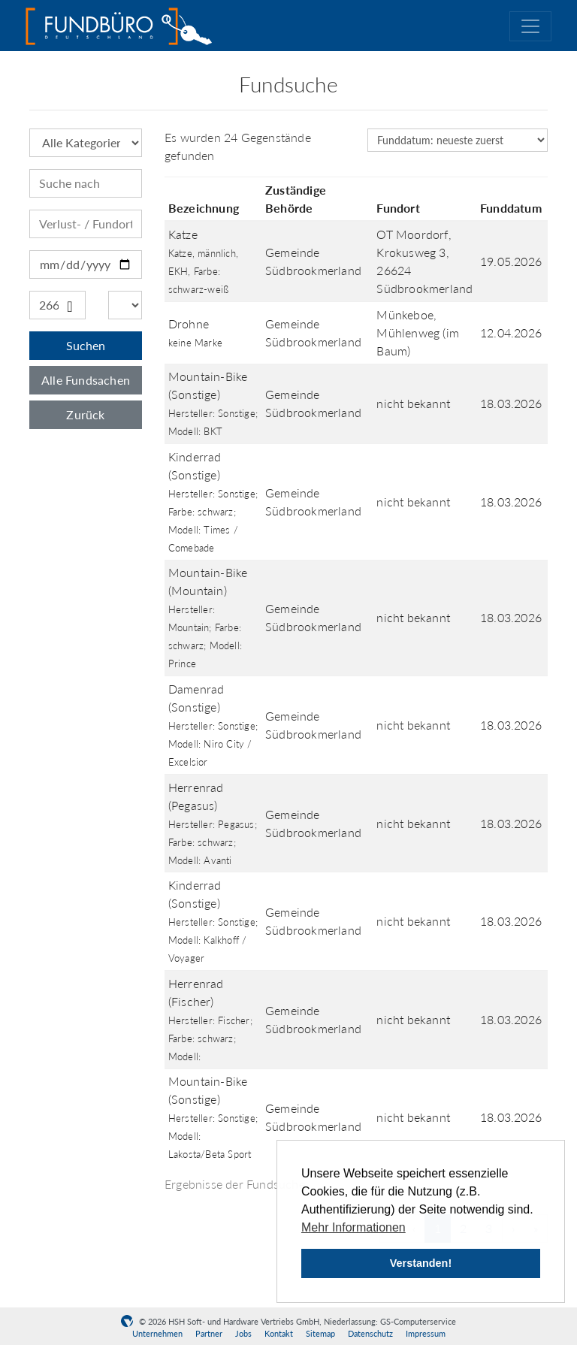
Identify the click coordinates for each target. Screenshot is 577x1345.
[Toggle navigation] (530, 26)
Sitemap (320, 1333)
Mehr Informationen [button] (353, 1227)
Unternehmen (157, 1333)
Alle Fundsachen (85, 380)
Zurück (85, 414)
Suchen (85, 345)
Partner (208, 1333)
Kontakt (278, 1333)
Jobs (243, 1333)
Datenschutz (370, 1333)
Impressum (426, 1333)
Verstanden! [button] (421, 1263)
